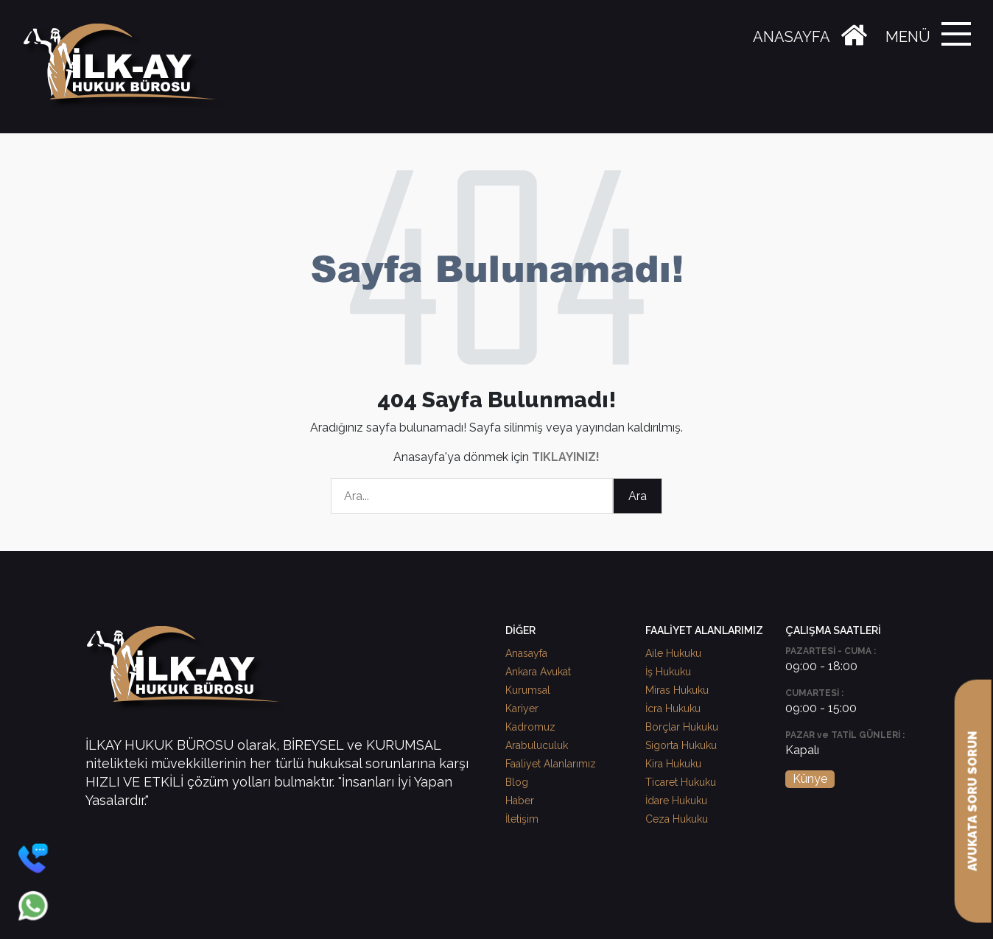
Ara (637, 496)
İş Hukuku (668, 672)
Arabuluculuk (536, 745)
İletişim (521, 819)
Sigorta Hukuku (681, 745)
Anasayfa (526, 653)
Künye (810, 779)
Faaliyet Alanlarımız (550, 764)
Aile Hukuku (673, 653)
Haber (519, 800)
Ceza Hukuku (676, 819)
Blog (516, 782)
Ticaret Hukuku (680, 782)
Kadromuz (530, 727)
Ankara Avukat (538, 672)
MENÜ (907, 37)
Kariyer (521, 708)
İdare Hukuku (676, 800)
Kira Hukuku (673, 764)
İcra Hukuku (673, 708)
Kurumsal (527, 690)
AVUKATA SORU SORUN (973, 801)
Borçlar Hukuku (681, 727)
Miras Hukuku (677, 690)
